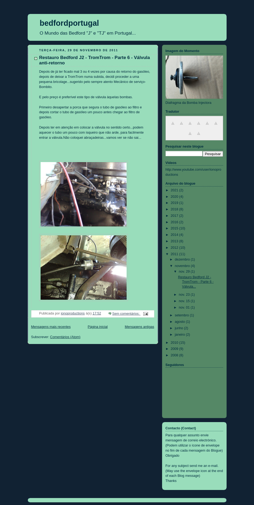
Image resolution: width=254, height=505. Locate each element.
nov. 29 (185, 271)
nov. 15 (185, 301)
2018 (175, 209)
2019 (175, 203)
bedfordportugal (69, 23)
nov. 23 (185, 295)
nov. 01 (185, 307)
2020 (175, 197)
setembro (182, 315)
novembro (183, 266)
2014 (175, 235)
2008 (175, 355)
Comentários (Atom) (65, 337)
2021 (175, 190)
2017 (175, 216)
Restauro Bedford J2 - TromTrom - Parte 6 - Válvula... (195, 281)
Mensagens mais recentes (51, 327)
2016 (175, 222)
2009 (175, 349)
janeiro (180, 334)
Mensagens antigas (139, 327)
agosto (180, 322)
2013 (175, 241)
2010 (175, 343)
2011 (175, 254)
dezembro (183, 259)
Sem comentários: (126, 314)
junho (179, 328)
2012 (175, 248)
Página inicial (98, 327)
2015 (175, 228)
